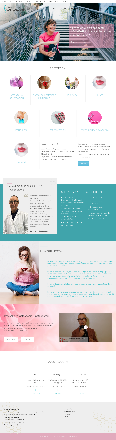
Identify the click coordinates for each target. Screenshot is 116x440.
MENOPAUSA (72, 95)
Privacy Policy (68, 409)
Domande (92, 8)
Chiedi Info (27, 339)
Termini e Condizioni (70, 411)
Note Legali (67, 414)
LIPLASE (99, 95)
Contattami (103, 8)
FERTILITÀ (21, 130)
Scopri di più (83, 163)
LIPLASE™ (21, 162)
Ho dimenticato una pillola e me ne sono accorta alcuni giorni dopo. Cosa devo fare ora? (79, 285)
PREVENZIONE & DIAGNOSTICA (95, 130)
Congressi (74, 8)
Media (83, 8)
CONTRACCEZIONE (58, 130)
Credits (66, 416)
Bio (54, 8)
